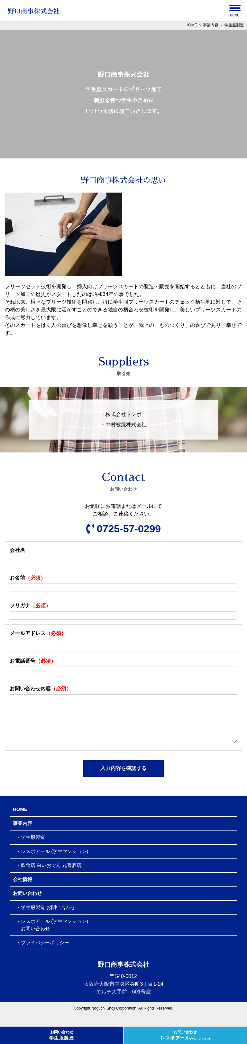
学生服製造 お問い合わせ (48, 917)
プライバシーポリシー (45, 952)
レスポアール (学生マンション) (54, 861)
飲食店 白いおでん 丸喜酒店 (51, 875)
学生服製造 (33, 847)
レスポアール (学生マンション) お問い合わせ (52, 935)
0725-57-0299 (123, 529)
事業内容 (210, 25)
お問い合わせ (61, 1035)
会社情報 (22, 889)
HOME (191, 25)
